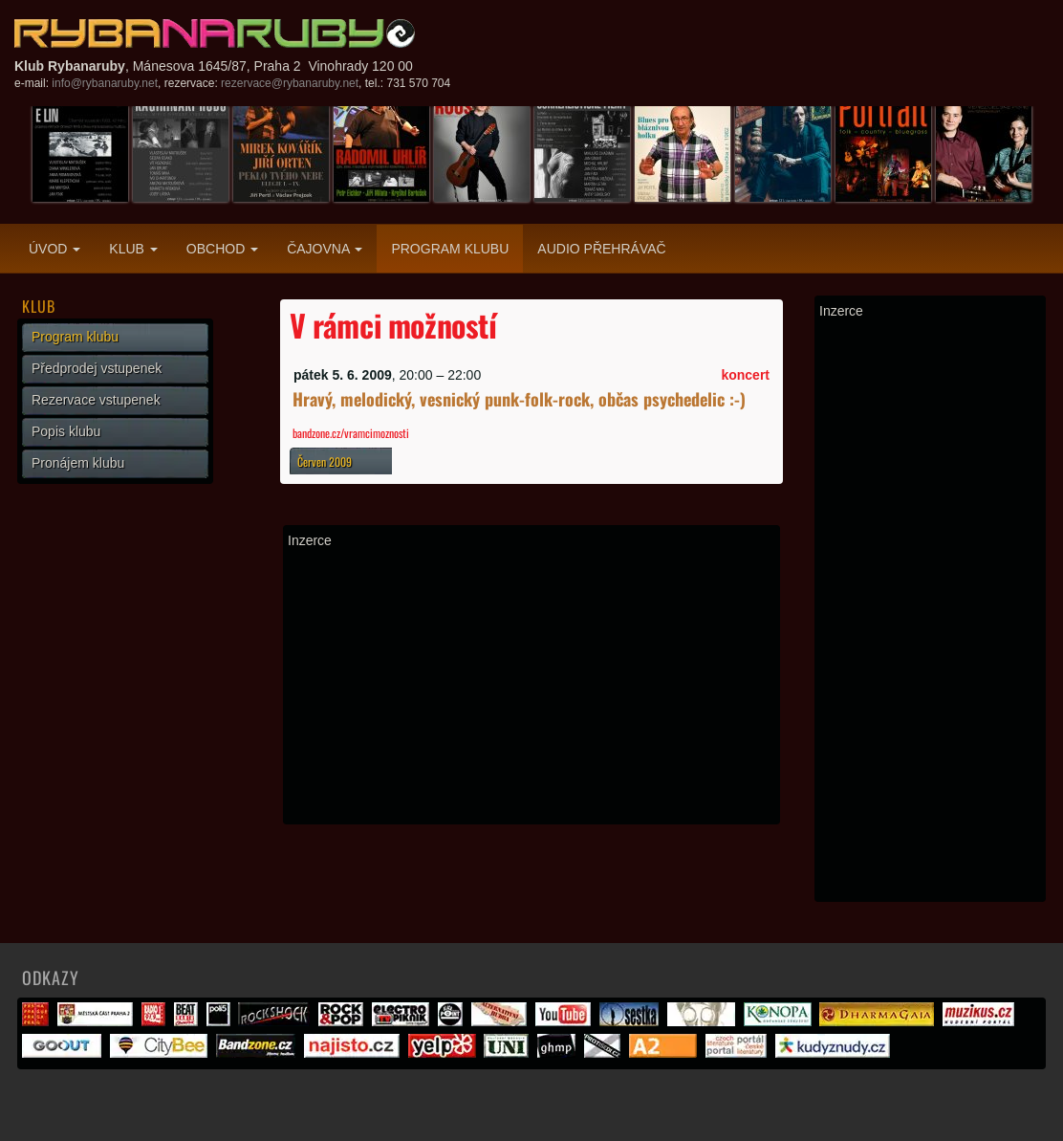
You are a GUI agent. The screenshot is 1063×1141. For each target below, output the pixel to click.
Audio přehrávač (601, 248)
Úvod (54, 248)
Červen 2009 (324, 461)
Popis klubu (66, 431)
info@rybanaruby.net (105, 83)
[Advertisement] (531, 686)
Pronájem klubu (78, 463)
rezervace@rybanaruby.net (289, 83)
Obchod (222, 248)
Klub (133, 248)
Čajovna (324, 248)
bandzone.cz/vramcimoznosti (351, 433)
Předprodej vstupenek (97, 368)
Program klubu (450, 248)
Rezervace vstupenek (96, 399)
